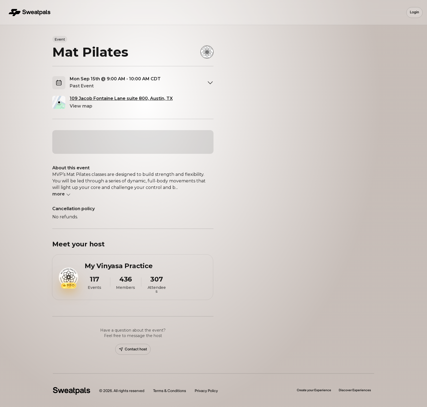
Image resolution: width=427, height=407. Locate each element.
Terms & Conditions (169, 390)
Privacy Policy (206, 390)
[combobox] (141, 82)
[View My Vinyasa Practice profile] (132, 277)
